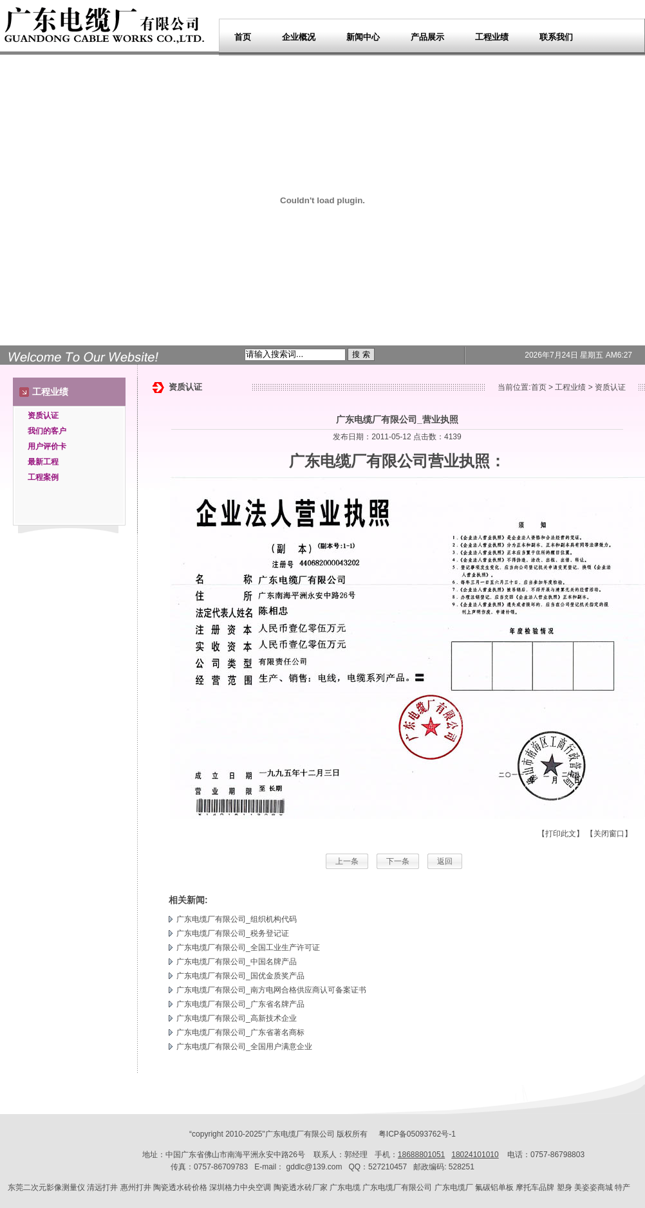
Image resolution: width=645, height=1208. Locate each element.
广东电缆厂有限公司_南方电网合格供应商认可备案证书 (271, 989)
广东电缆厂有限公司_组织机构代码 (236, 919)
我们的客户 (47, 430)
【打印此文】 (561, 833)
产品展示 (427, 37)
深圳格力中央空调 (240, 1187)
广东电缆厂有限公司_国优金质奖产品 (240, 975)
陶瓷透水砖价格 (180, 1187)
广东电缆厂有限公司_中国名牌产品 (236, 961)
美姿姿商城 (593, 1187)
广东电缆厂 (284, 1134)
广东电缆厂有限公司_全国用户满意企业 (244, 1046)
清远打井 (102, 1187)
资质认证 (43, 415)
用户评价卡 (47, 446)
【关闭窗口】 (609, 833)
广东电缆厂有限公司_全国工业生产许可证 (248, 947)
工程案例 (43, 477)
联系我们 (556, 37)
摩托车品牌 (535, 1187)
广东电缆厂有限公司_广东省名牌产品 (240, 1004)
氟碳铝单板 (494, 1187)
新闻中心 (363, 37)
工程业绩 (492, 37)
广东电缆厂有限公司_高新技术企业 (236, 1018)
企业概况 (298, 37)
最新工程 (43, 461)
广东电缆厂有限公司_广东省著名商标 (240, 1032)
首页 (242, 37)
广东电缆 (345, 1187)
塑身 (564, 1187)
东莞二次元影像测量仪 (46, 1187)
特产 (622, 1187)
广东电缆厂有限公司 (358, 461)
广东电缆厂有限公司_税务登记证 (232, 933)
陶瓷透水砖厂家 (301, 1187)
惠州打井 (135, 1187)
